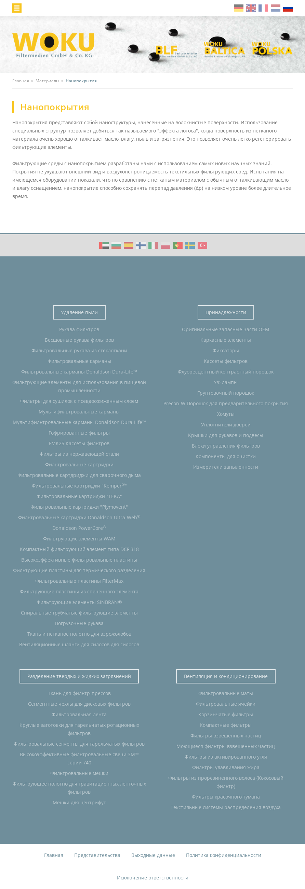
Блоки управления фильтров (226, 445)
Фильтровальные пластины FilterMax (79, 581)
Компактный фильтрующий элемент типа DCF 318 (79, 549)
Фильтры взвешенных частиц (225, 735)
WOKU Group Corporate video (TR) (202, 245)
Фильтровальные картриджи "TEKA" (79, 496)
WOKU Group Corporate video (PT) (178, 245)
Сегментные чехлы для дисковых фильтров (79, 704)
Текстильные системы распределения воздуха (226, 807)
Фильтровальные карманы (79, 361)
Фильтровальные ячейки (225, 704)
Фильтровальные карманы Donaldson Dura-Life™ (79, 371)
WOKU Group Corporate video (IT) (153, 245)
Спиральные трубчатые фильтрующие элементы (79, 612)
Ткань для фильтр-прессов (79, 693)
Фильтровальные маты (225, 693)
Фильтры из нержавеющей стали (79, 454)
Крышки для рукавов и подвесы (225, 435)
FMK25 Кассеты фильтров (79, 443)
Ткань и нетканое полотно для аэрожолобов (79, 634)
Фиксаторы (226, 350)
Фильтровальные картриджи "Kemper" (79, 485)
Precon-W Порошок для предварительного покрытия (225, 403)
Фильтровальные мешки (79, 773)
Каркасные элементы (225, 340)
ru (288, 8)
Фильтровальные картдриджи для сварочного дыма (79, 475)
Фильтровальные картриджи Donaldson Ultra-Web (79, 517)
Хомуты (226, 414)
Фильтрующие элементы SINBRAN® (79, 602)
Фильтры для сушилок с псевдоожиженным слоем (79, 401)
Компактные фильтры (226, 725)
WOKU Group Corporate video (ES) (128, 245)
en (251, 8)
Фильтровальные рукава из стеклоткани (79, 350)
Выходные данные (153, 855)
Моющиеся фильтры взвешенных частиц (225, 746)
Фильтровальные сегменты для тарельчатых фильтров (79, 743)
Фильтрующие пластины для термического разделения (79, 570)
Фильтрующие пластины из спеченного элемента (79, 591)
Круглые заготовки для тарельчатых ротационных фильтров (79, 729)
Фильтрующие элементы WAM (79, 538)
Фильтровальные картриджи (79, 464)
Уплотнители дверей (226, 424)
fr (263, 8)
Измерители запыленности (225, 467)
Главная (53, 855)
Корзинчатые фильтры (225, 714)
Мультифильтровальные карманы (79, 411)
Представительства (97, 855)
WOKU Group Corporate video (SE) (190, 245)
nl (275, 8)
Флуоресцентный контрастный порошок (226, 371)
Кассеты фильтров (226, 361)
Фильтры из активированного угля (226, 756)
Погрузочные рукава (79, 623)
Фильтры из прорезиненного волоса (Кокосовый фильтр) (225, 782)
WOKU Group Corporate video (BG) (116, 245)
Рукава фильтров (79, 329)
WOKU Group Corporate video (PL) (165, 245)
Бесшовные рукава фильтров (79, 340)
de (238, 8)
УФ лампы (226, 382)
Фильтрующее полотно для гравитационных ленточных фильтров (79, 787)
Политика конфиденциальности (223, 855)
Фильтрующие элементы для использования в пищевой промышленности (79, 386)
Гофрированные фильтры (79, 432)
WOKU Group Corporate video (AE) (104, 245)
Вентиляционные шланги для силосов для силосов (79, 644)
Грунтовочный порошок (225, 393)
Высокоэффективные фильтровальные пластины (79, 559)
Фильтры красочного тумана (226, 796)
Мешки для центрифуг (79, 802)
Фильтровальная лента (79, 714)
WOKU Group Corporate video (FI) (141, 245)
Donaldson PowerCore (79, 527)
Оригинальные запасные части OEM (225, 329)
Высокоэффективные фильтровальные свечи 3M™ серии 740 (79, 758)
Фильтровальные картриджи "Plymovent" (79, 507)
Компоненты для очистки (226, 456)
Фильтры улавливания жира (226, 767)
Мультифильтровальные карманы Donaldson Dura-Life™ (79, 422)
